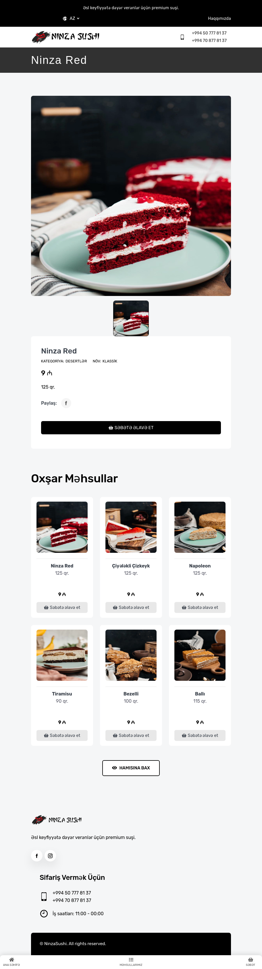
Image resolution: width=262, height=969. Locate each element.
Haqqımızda (219, 18)
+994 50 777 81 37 (209, 33)
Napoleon (200, 566)
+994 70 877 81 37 (209, 40)
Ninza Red (59, 351)
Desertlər (76, 361)
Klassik (110, 361)
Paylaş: (49, 403)
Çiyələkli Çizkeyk (131, 566)
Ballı (200, 694)
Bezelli (131, 694)
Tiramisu (62, 694)
